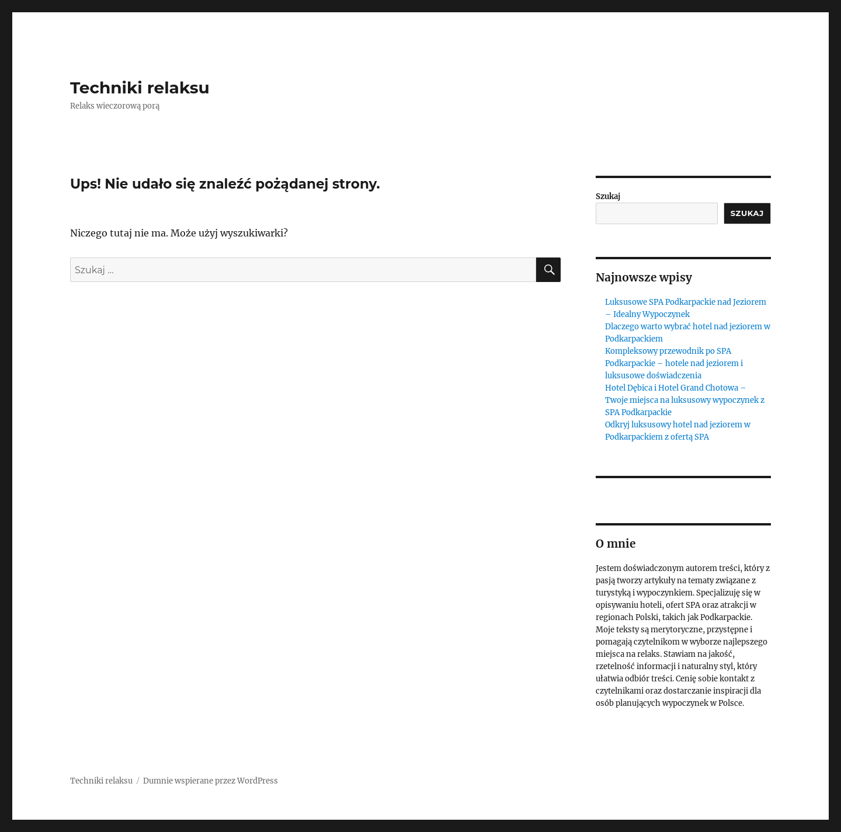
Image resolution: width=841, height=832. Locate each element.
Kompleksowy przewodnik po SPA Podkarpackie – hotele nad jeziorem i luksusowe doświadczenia (674, 363)
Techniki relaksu (140, 88)
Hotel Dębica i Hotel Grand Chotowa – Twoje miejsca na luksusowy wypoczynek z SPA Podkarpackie (684, 400)
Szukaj (608, 196)
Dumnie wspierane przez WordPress (210, 781)
